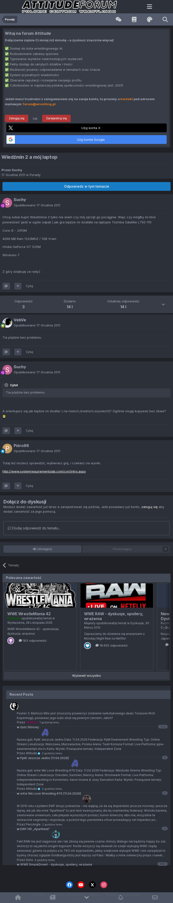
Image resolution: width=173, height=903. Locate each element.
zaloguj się (149, 507)
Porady (35, 175)
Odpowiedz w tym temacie (86, 186)
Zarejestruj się (56, 118)
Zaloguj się (16, 118)
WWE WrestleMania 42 (29, 613)
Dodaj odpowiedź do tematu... (34, 528)
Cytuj (29, 286)
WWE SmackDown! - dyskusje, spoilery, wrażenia (54, 864)
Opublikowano (37, 205)
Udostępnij (42, 549)
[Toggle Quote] (6, 385)
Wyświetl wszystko (86, 675)
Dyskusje (137, 623)
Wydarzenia (15, 622)
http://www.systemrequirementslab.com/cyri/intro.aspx (44, 471)
